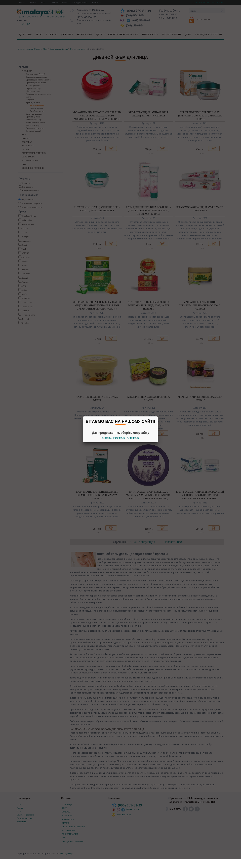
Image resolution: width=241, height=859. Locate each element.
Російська (106, 437)
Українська (119, 437)
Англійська (133, 437)
